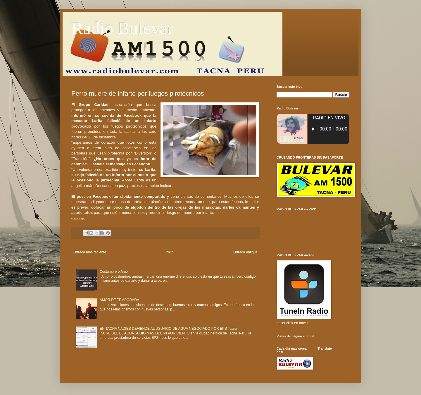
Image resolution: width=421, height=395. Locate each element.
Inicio (169, 252)
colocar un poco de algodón (118, 207)
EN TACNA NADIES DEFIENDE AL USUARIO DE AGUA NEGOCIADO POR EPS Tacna (168, 329)
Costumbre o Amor (114, 271)
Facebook (133, 115)
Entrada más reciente (89, 252)
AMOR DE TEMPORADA (119, 300)
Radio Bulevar (122, 28)
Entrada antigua (245, 252)
